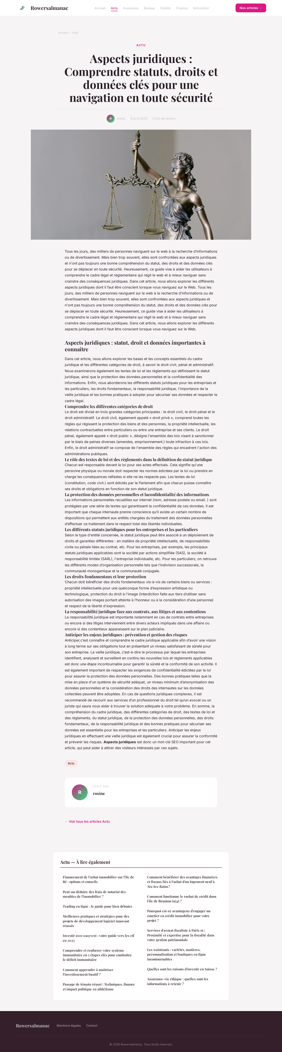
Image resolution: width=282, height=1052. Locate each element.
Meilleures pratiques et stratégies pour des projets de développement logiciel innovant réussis (96, 921)
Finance (182, 8)
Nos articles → (251, 8)
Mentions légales (69, 1025)
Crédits (165, 8)
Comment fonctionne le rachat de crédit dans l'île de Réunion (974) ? (181, 898)
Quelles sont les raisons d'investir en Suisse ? (182, 969)
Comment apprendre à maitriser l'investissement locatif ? (88, 972)
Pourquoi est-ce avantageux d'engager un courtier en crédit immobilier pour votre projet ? (178, 916)
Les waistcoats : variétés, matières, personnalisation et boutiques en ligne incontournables (176, 954)
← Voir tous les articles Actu (87, 821)
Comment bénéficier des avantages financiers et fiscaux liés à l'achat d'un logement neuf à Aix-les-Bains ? (182, 882)
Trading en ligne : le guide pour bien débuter (97, 906)
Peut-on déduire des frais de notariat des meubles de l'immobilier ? (94, 894)
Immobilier (201, 8)
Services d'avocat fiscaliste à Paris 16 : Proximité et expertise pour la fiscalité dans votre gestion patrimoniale (180, 935)
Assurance (131, 8)
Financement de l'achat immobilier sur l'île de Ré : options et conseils (98, 879)
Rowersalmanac (42, 7)
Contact (92, 1025)
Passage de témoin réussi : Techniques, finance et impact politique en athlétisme (99, 986)
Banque (149, 8)
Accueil (100, 8)
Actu (114, 8)
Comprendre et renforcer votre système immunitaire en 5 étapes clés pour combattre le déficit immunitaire (97, 955)
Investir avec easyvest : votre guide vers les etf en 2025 (98, 937)
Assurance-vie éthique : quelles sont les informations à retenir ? (177, 981)
